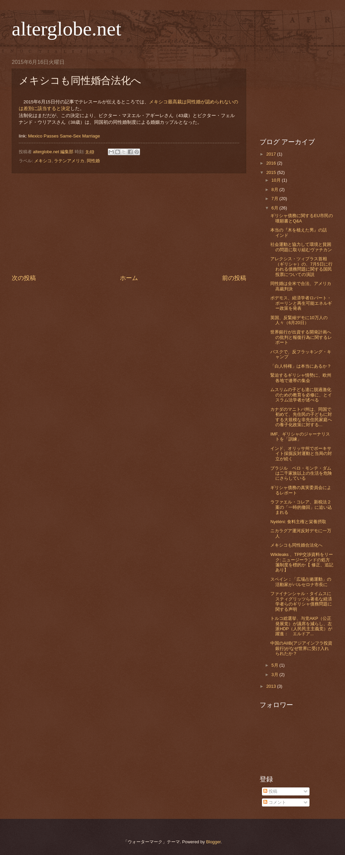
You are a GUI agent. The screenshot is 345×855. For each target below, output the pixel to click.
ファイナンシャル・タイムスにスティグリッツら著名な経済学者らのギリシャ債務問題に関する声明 (301, 601)
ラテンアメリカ (69, 160)
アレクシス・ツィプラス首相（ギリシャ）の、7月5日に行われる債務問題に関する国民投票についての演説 (301, 266)
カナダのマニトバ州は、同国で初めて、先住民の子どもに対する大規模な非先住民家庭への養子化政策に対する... (301, 417)
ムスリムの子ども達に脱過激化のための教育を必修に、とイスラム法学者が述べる (301, 394)
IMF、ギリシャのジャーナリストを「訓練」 (300, 437)
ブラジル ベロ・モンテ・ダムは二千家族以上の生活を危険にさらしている (301, 473)
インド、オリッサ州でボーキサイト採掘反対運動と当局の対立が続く (301, 453)
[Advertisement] (129, 223)
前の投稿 (234, 278)
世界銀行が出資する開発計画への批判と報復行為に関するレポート (301, 337)
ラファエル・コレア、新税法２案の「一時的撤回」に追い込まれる (301, 507)
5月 (275, 665)
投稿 (270, 791)
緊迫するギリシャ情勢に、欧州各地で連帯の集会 (300, 378)
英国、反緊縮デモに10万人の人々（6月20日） (298, 320)
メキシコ (43, 160)
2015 (271, 172)
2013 (271, 686)
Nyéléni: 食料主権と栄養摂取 (298, 521)
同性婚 (93, 160)
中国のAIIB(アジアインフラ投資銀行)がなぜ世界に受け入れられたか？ (301, 648)
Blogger (213, 841)
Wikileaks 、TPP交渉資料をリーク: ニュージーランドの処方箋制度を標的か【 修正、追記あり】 (301, 562)
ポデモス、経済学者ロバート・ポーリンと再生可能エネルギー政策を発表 (301, 303)
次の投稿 (24, 278)
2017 (271, 154)
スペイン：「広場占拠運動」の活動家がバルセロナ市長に (300, 582)
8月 (275, 189)
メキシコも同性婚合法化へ (296, 545)
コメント (274, 802)
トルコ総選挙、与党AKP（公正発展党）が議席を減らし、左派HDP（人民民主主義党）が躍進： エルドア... (301, 626)
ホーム (129, 278)
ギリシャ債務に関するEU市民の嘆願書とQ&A (301, 218)
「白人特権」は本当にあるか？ (300, 366)
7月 (275, 198)
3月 (275, 674)
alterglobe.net (66, 29)
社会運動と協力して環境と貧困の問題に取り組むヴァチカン (301, 247)
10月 (276, 180)
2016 (271, 163)
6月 (275, 207)
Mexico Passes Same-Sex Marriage (64, 135)
